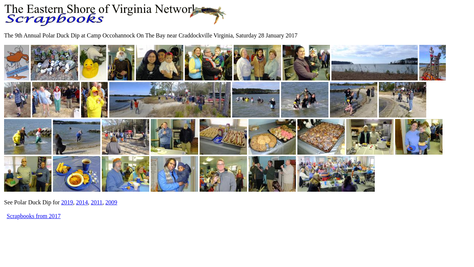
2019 (67, 202)
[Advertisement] (139, 237)
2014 (82, 202)
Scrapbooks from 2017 (34, 216)
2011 (96, 202)
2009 (111, 202)
